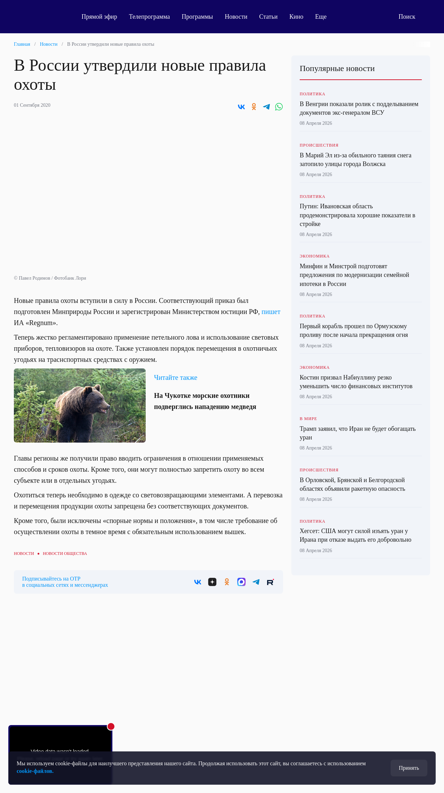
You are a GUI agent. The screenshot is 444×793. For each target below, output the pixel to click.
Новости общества (65, 553)
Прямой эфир (99, 16)
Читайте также (175, 377)
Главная (22, 44)
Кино (296, 16)
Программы (197, 16)
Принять (409, 768)
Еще (324, 16)
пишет (271, 311)
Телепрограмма (149, 16)
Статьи (268, 16)
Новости (236, 16)
